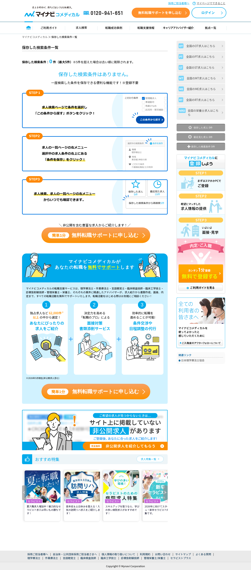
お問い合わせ (163, 554)
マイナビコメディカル (35, 37)
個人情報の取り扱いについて (118, 554)
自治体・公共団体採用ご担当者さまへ (75, 554)
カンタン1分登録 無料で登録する (200, 273)
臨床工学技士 (108, 558)
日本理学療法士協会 (192, 360)
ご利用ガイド (49, 27)
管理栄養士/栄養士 (154, 558)
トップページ (28, 27)
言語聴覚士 (69, 558)
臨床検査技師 (88, 558)
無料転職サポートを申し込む (160, 12)
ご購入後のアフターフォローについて (200, 343)
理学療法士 (34, 558)
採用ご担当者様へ (178, 3)
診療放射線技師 (130, 558)
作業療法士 (51, 558)
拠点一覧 (211, 27)
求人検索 (81, 27)
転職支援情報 (146, 27)
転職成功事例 (113, 27)
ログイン (208, 12)
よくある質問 (203, 554)
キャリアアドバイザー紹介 (178, 27)
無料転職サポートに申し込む (93, 235)
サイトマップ (183, 554)
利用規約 (145, 554)
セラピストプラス (180, 558)
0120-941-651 (104, 13)
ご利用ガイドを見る (200, 288)
